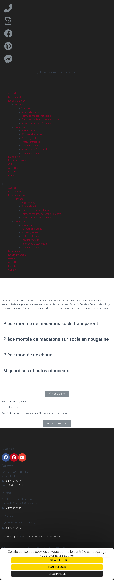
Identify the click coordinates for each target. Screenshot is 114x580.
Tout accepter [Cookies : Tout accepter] (57, 560)
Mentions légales (10, 536)
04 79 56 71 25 (13, 508)
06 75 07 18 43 (15, 485)
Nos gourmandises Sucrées (36, 123)
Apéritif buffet (28, 130)
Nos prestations (16, 101)
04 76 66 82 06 (75, 413)
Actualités (13, 168)
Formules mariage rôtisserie (36, 116)
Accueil (12, 93)
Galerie (11, 164)
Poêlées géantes (29, 138)
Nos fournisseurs (17, 160)
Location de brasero (31, 153)
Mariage (19, 104)
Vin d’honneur (28, 108)
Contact (12, 175)
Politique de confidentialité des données (41, 536)
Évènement (20, 127)
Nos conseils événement (34, 149)
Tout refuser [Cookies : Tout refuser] (57, 566)
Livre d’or (12, 171)
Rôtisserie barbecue (31, 134)
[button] (57, 184)
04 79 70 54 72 (13, 528)
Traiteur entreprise (30, 142)
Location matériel (30, 145)
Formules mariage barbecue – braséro (41, 119)
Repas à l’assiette (30, 112)
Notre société (15, 97)
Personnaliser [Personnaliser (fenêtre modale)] (57, 573)
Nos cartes (14, 156)
